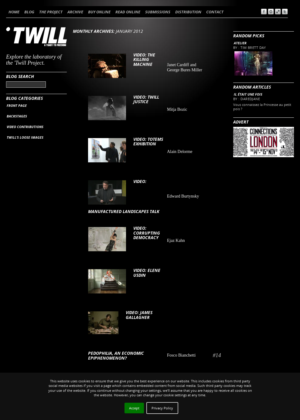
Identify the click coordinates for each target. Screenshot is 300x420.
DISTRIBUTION (188, 12)
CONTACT (214, 12)
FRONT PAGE (17, 105)
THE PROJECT (51, 12)
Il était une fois (248, 94)
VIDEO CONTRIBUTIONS (25, 126)
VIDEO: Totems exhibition (148, 141)
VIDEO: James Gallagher (139, 315)
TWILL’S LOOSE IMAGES (25, 137)
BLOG (29, 12)
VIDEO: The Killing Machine (144, 59)
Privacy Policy (162, 408)
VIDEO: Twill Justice (146, 99)
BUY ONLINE (99, 12)
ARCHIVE (75, 12)
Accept (134, 408)
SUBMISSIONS (157, 12)
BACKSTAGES (17, 116)
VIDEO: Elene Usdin (146, 272)
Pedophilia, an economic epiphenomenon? (116, 355)
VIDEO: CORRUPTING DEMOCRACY (146, 232)
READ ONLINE (127, 12)
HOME (14, 12)
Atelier (240, 43)
